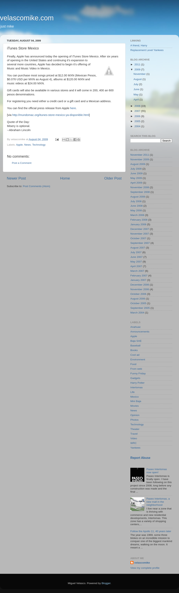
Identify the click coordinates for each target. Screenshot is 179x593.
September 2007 (140, 243)
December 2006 (139, 284)
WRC (133, 443)
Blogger (106, 583)
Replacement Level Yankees (147, 50)
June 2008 (136, 205)
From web (136, 368)
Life (132, 392)
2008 (137, 105)
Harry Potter (137, 382)
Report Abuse (140, 457)
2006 (137, 116)
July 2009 (136, 168)
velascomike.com (27, 18)
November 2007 (139, 233)
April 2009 (136, 182)
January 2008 (138, 224)
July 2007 (136, 252)
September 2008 (140, 192)
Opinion (135, 415)
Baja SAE (136, 340)
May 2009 (136, 178)
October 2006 (138, 294)
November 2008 (139, 187)
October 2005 (138, 303)
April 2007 (136, 266)
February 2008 (138, 219)
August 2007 (137, 247)
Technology (39, 144)
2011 (137, 64)
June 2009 (136, 173)
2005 (137, 121)
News (27, 144)
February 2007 (138, 275)
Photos (134, 419)
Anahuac (135, 326)
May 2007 (136, 261)
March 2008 (137, 215)
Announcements (139, 331)
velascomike (142, 562)
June (136, 89)
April (136, 99)
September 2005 (140, 307)
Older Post (113, 178)
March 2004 (137, 312)
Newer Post (16, 178)
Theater (135, 429)
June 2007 (136, 256)
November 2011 (139, 154)
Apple (19, 144)
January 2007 (138, 280)
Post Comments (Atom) (36, 186)
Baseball (135, 345)
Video (133, 438)
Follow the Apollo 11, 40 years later (150, 531)
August (137, 79)
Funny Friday (138, 373)
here (73, 108)
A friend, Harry (138, 45)
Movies (134, 405)
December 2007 (139, 229)
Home (65, 178)
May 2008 (136, 210)
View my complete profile (145, 567)
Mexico (134, 396)
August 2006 (137, 298)
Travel (134, 433)
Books (134, 350)
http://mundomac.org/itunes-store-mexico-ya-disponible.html (50, 115)
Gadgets (135, 378)
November (139, 74)
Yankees (135, 447)
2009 (137, 69)
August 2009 (137, 164)
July (136, 84)
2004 (137, 126)
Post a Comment (22, 162)
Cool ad (135, 354)
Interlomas (136, 387)
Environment (137, 359)
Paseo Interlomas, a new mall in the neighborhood (158, 501)
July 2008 (136, 201)
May (136, 94)
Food (133, 364)
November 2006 (139, 289)
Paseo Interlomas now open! (156, 471)
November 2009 (139, 159)
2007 (137, 111)
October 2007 (138, 238)
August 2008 (137, 196)
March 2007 (137, 270)
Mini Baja (135, 401)
